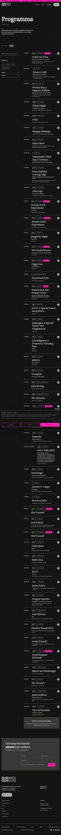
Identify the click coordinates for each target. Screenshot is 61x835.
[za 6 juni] (44, 251)
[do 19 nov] (44, 656)
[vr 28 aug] (44, 437)
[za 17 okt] (44, 546)
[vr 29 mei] (44, 175)
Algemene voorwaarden (53, 827)
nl (36, 4)
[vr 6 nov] (43, 628)
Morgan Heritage (43, 1)
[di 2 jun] (43, 206)
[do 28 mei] (44, 157)
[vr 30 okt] (44, 600)
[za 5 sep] (44, 473)
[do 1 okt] (43, 511)
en (39, 4)
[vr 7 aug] (43, 385)
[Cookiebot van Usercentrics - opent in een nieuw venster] (53, 409)
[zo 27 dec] (44, 711)
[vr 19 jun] (44, 309)
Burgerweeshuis (6, 800)
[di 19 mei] (44, 58)
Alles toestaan (50, 424)
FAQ (3, 808)
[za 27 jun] (44, 361)
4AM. (31, 1)
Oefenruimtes (5, 814)
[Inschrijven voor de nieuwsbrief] (52, 765)
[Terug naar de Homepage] (6, 4)
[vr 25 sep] (44, 500)
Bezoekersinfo (5, 803)
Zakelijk (3, 811)
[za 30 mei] (44, 191)
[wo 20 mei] (44, 73)
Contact (42, 800)
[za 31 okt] (44, 615)
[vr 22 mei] (44, 90)
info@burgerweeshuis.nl (46, 808)
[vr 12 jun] (44, 264)
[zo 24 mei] (44, 131)
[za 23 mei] (44, 106)
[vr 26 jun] (44, 344)
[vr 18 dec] (44, 696)
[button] (43, 5)
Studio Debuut (30, 830)
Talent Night (21, 1)
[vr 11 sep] (44, 487)
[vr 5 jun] (43, 237)
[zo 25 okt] (44, 572)
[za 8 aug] (44, 397)
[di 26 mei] (44, 143)
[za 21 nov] (44, 670)
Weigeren (11, 424)
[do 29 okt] (44, 585)
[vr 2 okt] (43, 522)
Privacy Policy (41, 764)
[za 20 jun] (44, 325)
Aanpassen (30, 424)
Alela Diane (56, 1)
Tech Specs (4, 816)
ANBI (41, 827)
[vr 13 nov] (44, 641)
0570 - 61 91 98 (43, 810)
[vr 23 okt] (44, 559)
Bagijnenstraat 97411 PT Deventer (44, 804)
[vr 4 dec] (43, 682)
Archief (3, 806)
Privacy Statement (6, 827)
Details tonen (55, 420)
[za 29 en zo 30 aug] (46, 455)
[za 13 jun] (44, 277)
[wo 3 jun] (44, 222)
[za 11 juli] (43, 373)
